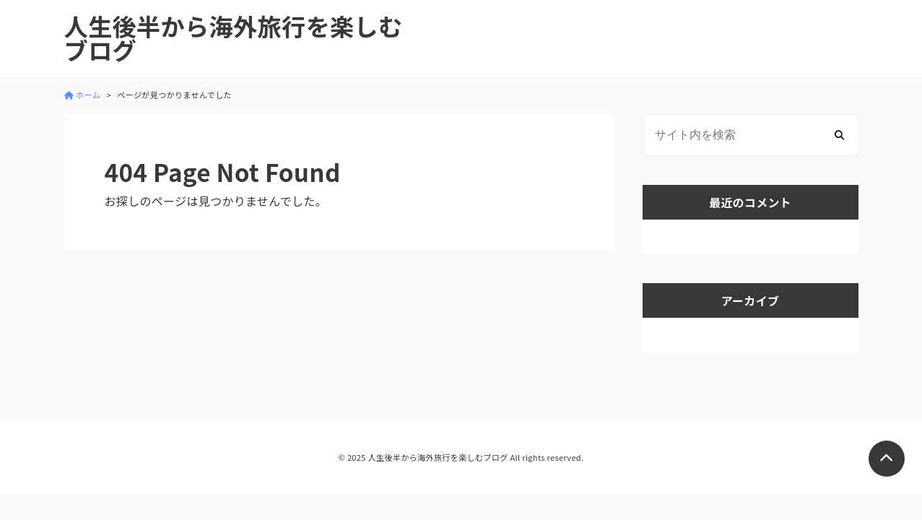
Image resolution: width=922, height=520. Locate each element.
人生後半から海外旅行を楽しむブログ (233, 38)
